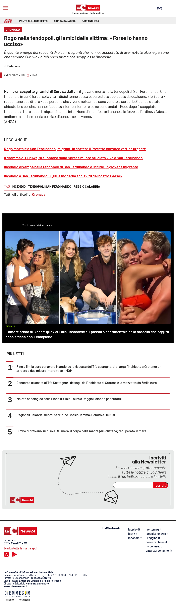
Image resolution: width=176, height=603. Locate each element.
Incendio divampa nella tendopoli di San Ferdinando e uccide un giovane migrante (71, 166)
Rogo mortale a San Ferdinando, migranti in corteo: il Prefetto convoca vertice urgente (75, 148)
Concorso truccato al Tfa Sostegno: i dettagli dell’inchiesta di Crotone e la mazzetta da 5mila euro (86, 383)
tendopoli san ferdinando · (50, 186)
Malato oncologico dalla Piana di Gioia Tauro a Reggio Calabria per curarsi (69, 399)
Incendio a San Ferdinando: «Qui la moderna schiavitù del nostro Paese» (63, 176)
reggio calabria (87, 186)
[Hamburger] (5, 8)
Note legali (24, 599)
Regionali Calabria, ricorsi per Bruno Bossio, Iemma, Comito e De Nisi (65, 415)
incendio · (19, 186)
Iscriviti (161, 485)
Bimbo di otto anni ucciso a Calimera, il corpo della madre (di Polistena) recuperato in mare (81, 431)
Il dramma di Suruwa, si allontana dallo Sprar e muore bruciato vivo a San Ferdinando (73, 157)
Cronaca (38, 194)
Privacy (10, 599)
